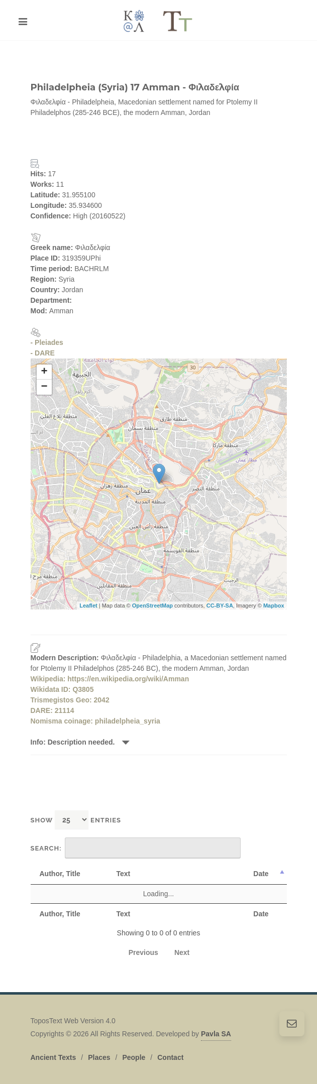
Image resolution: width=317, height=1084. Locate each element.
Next (181, 952)
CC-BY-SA (219, 606)
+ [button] (44, 372)
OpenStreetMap (152, 606)
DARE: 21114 (52, 710)
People (133, 1052)
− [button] (44, 387)
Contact (170, 1052)
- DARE (43, 353)
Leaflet (88, 606)
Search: (136, 848)
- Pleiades (47, 342)
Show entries (76, 819)
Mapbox (273, 606)
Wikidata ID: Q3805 (62, 689)
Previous (143, 952)
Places (99, 1052)
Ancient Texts (53, 1052)
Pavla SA (216, 1028)
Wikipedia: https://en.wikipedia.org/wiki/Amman (110, 679)
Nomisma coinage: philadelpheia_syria (95, 721)
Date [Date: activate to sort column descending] (260, 874)
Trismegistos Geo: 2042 (70, 700)
